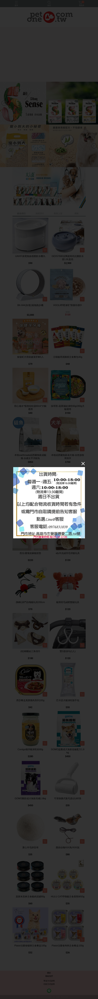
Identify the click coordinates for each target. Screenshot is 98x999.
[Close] (83, 463)
